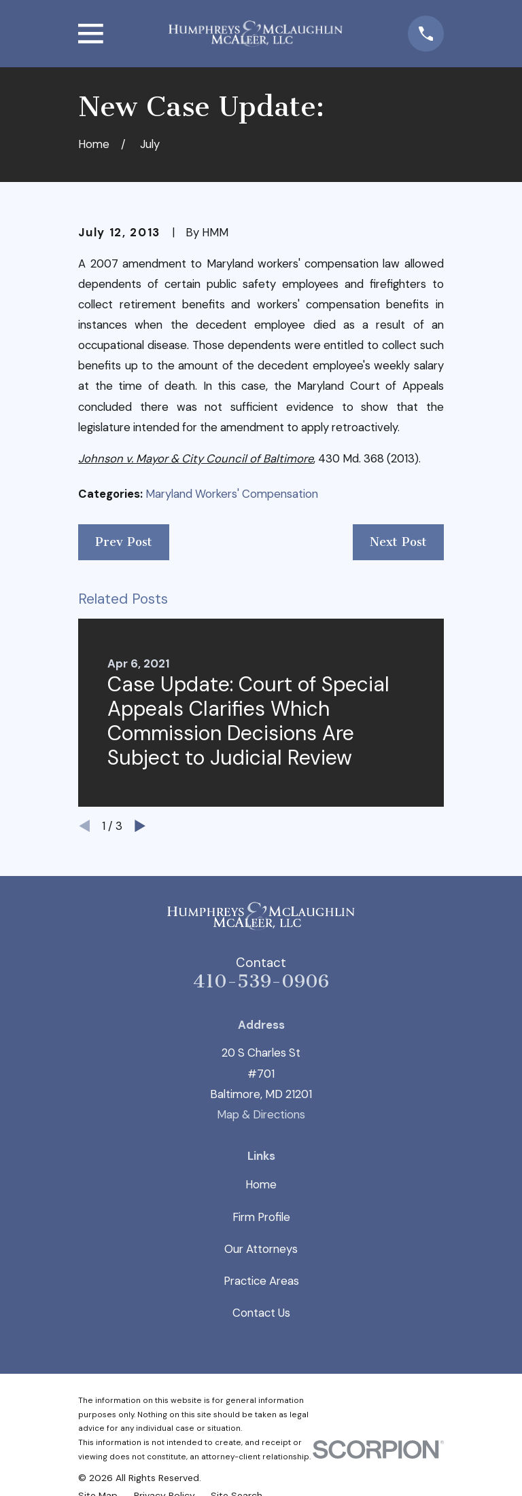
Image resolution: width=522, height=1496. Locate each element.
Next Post (398, 541)
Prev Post (123, 541)
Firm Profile (261, 1216)
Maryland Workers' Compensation (231, 493)
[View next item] (140, 826)
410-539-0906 (261, 981)
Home (261, 1184)
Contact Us (261, 1312)
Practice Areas (261, 1280)
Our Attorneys (261, 1248)
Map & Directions (261, 1114)
